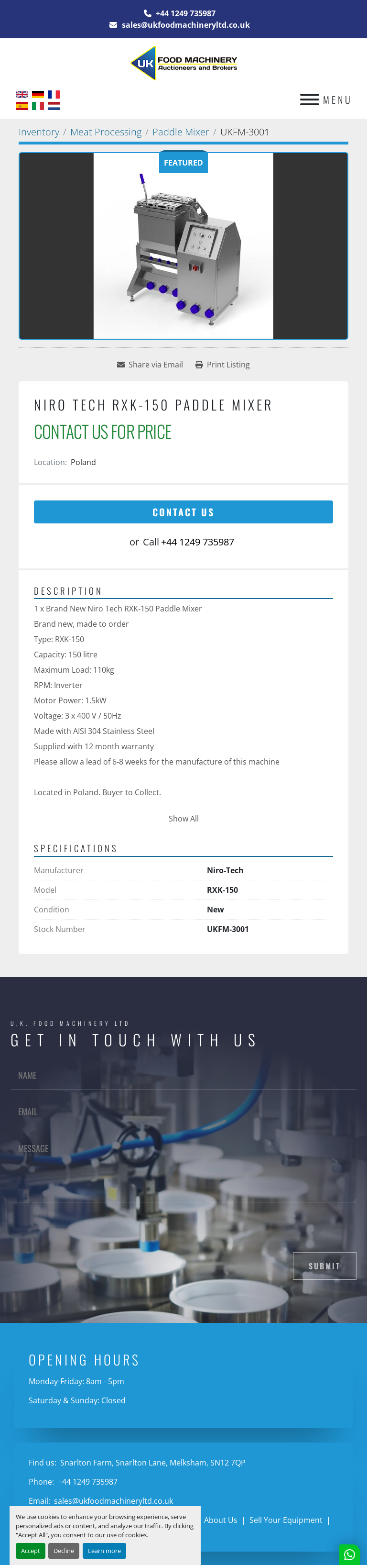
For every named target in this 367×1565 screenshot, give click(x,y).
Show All (184, 818)
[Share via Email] (150, 364)
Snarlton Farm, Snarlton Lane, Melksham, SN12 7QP (152, 1462)
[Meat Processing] (105, 131)
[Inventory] (39, 131)
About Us (220, 1520)
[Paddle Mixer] (180, 131)
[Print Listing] (222, 364)
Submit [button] (325, 1266)
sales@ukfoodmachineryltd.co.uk (185, 25)
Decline (64, 1550)
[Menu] (309, 99)
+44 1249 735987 (185, 13)
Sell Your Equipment (286, 1520)
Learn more (104, 1550)
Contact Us (183, 512)
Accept (30, 1550)
